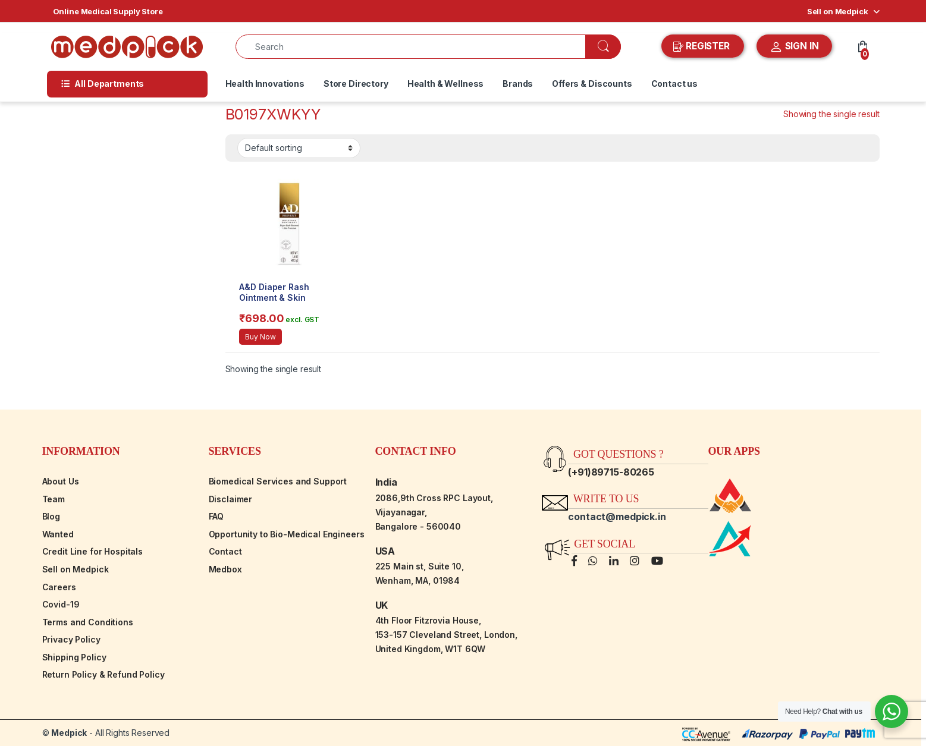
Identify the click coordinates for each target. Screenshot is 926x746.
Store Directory (356, 83)
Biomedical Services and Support (278, 481)
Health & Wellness (445, 83)
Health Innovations (265, 83)
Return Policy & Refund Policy (103, 674)
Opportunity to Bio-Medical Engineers (287, 534)
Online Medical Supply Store (108, 11)
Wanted (58, 534)
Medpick (69, 733)
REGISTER (702, 46)
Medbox (225, 569)
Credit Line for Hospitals (92, 551)
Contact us (674, 83)
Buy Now (260, 336)
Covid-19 (61, 604)
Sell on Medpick (837, 11)
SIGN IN (794, 46)
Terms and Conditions (87, 622)
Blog (51, 516)
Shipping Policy (74, 657)
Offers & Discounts (592, 83)
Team (53, 499)
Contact (225, 551)
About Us (60, 481)
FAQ (216, 516)
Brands (518, 83)
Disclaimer (231, 499)
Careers (59, 587)
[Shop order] (298, 148)
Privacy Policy (71, 639)
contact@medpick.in (617, 516)
